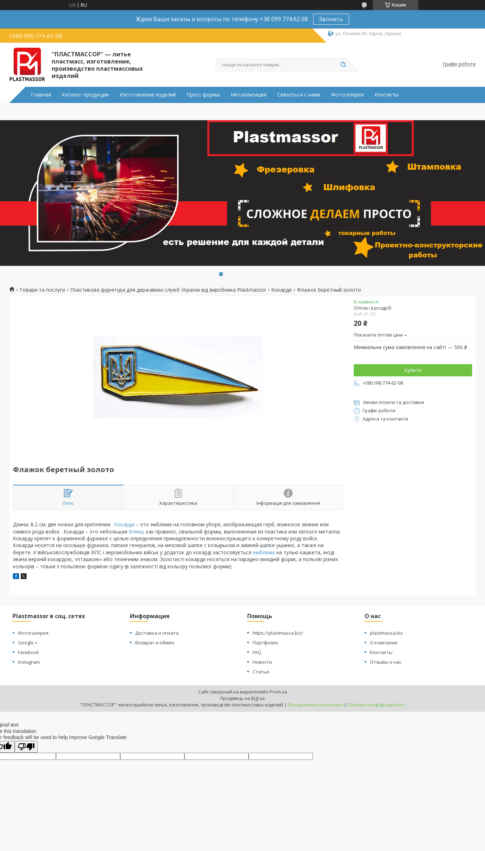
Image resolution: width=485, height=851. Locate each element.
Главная (41, 94)
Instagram (29, 662)
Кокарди (281, 290)
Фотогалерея (347, 94)
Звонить (331, 19)
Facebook (28, 652)
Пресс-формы (203, 94)
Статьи (261, 671)
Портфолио (265, 642)
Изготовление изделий (147, 94)
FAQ (257, 652)
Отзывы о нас (385, 662)
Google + (27, 642)
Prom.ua (278, 692)
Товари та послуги (42, 290)
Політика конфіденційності (376, 705)
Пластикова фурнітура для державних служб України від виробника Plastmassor (168, 290)
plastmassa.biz (386, 633)
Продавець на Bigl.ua (242, 698)
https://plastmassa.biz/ (278, 633)
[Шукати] (343, 64)
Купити (413, 370)
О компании (383, 642)
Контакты (387, 94)
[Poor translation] (26, 747)
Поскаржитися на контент (315, 705)
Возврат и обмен (154, 642)
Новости (262, 662)
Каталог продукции (85, 94)
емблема (264, 552)
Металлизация (249, 94)
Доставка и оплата (157, 633)
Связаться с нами (298, 94)
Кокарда (124, 524)
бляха (136, 531)
